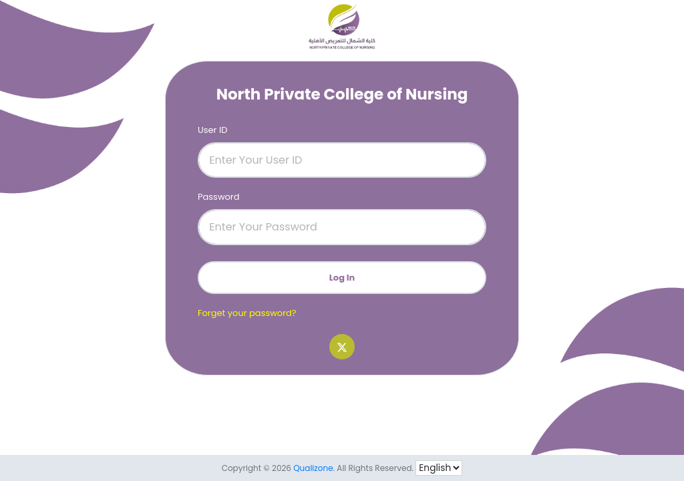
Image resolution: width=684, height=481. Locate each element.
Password (219, 196)
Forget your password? (247, 313)
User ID (212, 130)
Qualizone (313, 468)
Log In (342, 277)
